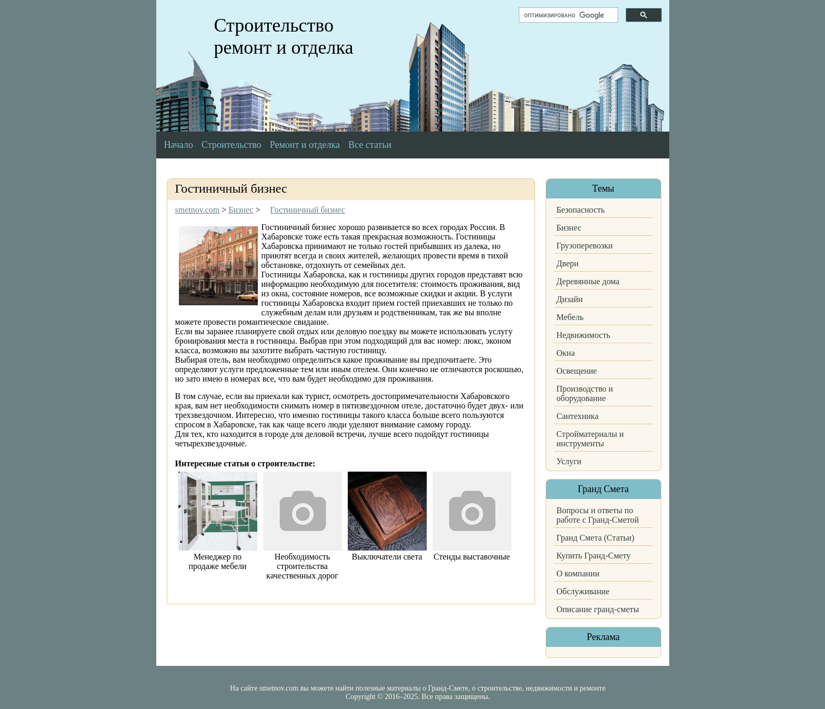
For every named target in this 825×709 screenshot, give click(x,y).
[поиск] (567, 15)
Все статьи (369, 144)
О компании (578, 573)
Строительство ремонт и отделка (284, 36)
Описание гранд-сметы (598, 609)
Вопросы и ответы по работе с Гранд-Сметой (598, 515)
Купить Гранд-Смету (594, 555)
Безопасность (581, 209)
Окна (566, 352)
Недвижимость (583, 335)
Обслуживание (583, 591)
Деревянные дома (588, 281)
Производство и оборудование (585, 393)
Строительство (231, 144)
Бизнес (569, 227)
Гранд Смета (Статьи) (596, 537)
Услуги (569, 461)
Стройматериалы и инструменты (590, 439)
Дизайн (570, 299)
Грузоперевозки (585, 245)
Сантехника (578, 416)
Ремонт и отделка (305, 144)
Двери (568, 263)
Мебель (570, 317)
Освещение (577, 370)
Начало (178, 144)
